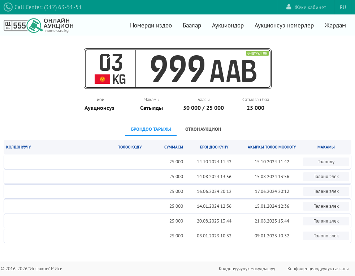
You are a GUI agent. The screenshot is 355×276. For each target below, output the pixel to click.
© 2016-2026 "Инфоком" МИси (31, 269)
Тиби (99, 99)
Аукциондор (228, 25)
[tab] (151, 130)
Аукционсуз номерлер (284, 25)
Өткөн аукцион (203, 129)
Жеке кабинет (306, 7)
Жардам (335, 25)
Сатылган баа (255, 99)
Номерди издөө (151, 25)
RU (343, 7)
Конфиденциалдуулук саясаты (318, 269)
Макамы (151, 99)
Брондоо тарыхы (151, 129)
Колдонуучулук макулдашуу (247, 269)
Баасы (204, 99)
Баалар (192, 25)
